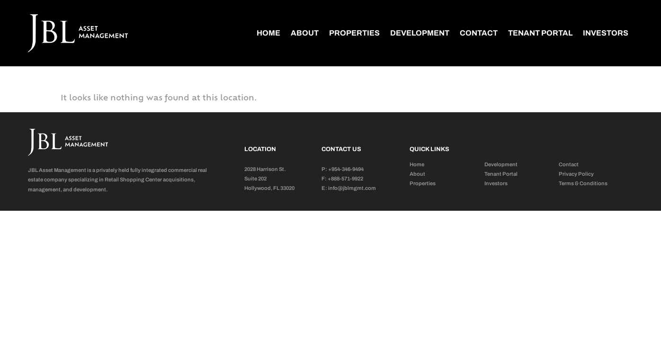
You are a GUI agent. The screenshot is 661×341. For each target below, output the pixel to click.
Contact (479, 33)
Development (419, 33)
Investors (605, 33)
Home (268, 33)
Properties (354, 33)
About (305, 33)
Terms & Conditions (583, 183)
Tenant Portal (540, 33)
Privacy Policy (576, 174)
